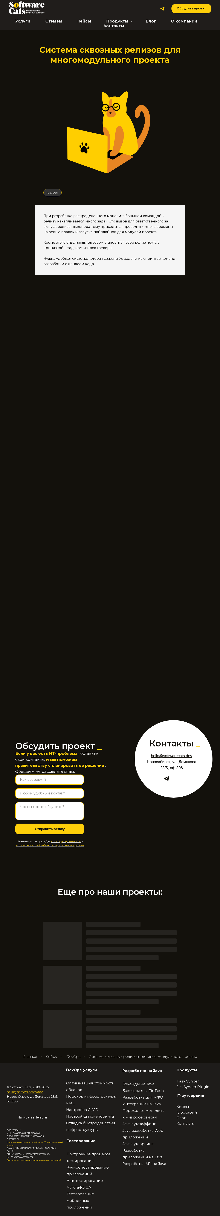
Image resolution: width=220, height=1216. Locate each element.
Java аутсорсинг (137, 1144)
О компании (184, 21)
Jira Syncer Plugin (193, 1087)
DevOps (52, 192)
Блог (151, 21)
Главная (30, 1057)
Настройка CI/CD (82, 1110)
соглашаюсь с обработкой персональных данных (50, 845)
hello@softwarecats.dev (25, 1092)
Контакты (114, 26)
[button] (191, 9)
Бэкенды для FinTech (143, 1090)
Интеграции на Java (141, 1104)
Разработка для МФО (142, 1097)
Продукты (117, 21)
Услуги (22, 21)
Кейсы (84, 21)
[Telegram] (162, 8)
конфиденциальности (66, 841)
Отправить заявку (50, 829)
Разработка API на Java (144, 1164)
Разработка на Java (142, 1071)
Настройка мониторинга (90, 1116)
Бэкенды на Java (138, 1084)
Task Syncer (188, 1081)
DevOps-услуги (81, 1070)
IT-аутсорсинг (191, 1095)
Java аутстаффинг (139, 1124)
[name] (49, 780)
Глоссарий (187, 1112)
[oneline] (49, 793)
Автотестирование (85, 1180)
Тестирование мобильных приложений (80, 1200)
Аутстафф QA (79, 1187)
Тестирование (81, 1141)
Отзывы (53, 21)
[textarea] (49, 811)
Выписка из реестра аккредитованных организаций (34, 1160)
